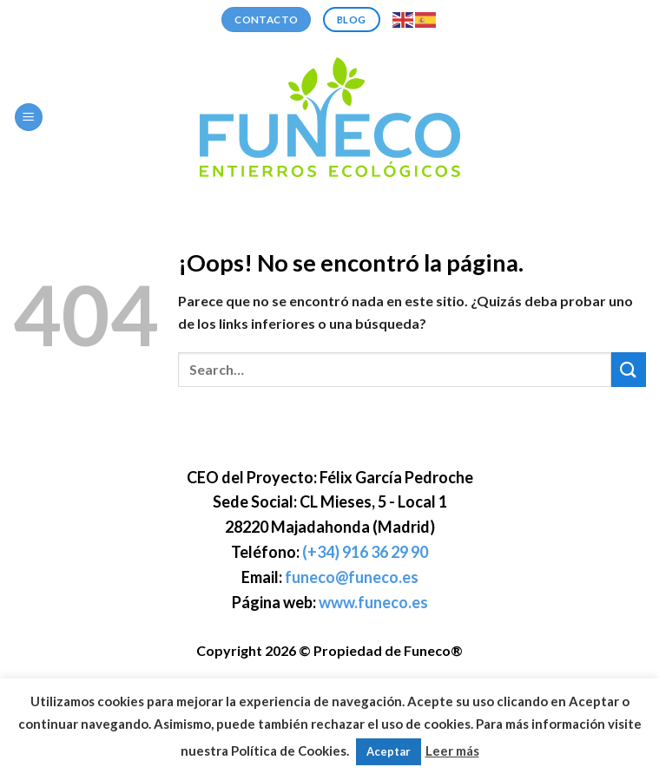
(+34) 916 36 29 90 (365, 551)
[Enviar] (628, 369)
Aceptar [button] (388, 751)
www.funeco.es (373, 602)
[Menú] (29, 117)
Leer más (452, 750)
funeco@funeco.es (351, 577)
